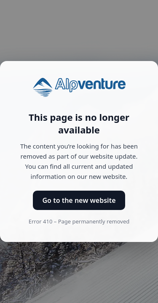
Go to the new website (78, 200)
